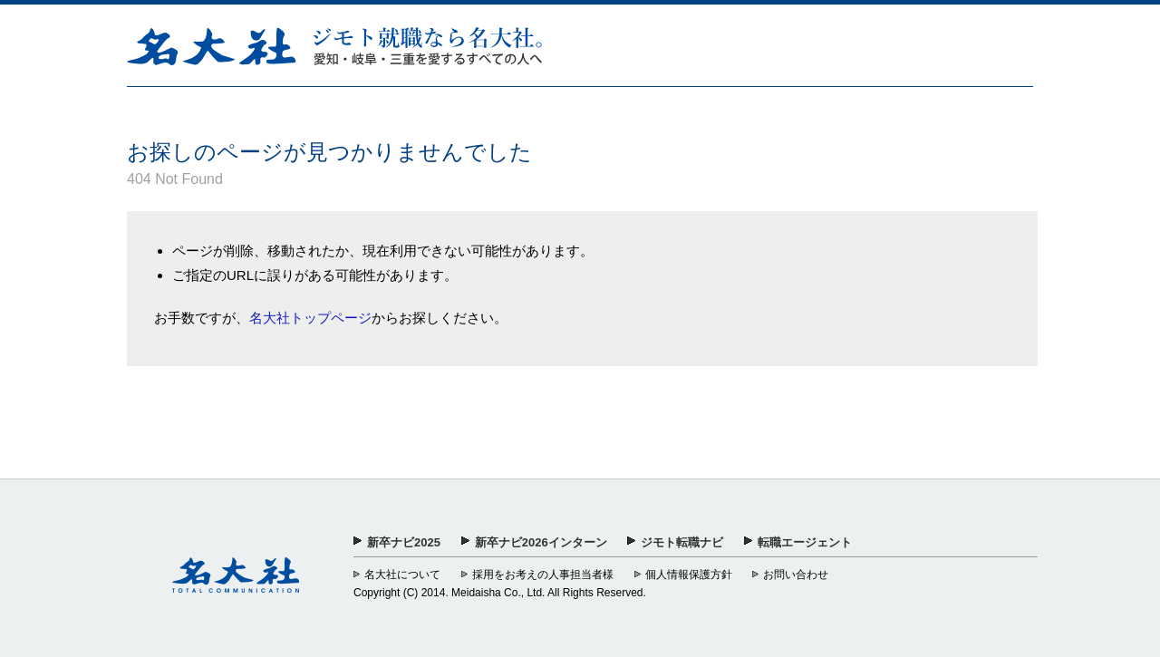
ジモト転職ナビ (682, 542)
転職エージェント (805, 542)
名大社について (402, 574)
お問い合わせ (795, 574)
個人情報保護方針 (688, 574)
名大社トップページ (310, 317)
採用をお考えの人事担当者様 (543, 574)
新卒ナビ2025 (403, 542)
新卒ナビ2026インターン (541, 542)
